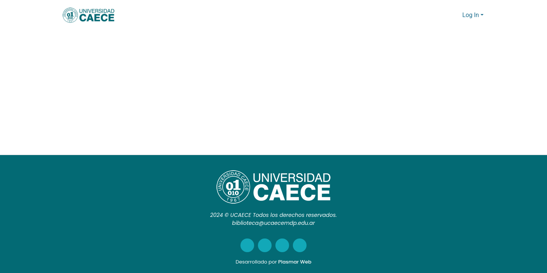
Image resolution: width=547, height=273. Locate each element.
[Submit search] (444, 15)
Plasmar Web (294, 261)
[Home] (88, 15)
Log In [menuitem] (471, 15)
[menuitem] (455, 15)
